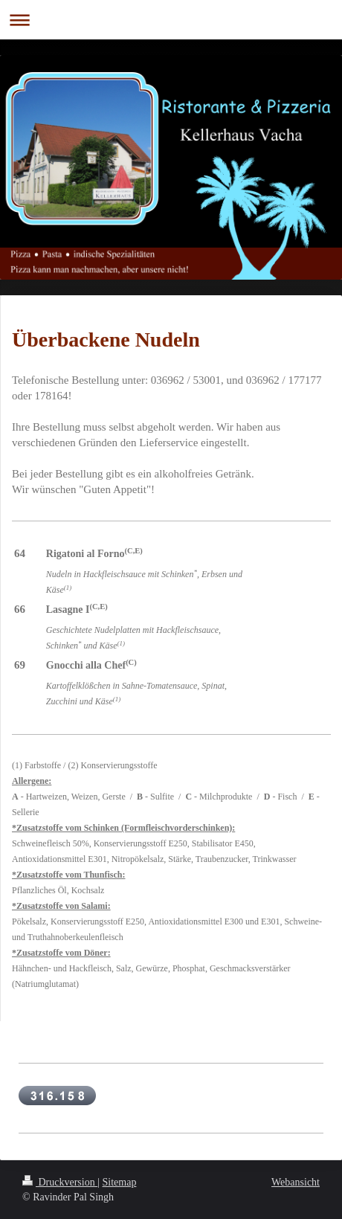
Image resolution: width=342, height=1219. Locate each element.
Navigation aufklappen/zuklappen (171, 20)
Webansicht (295, 1182)
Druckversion (59, 1182)
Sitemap (120, 1182)
